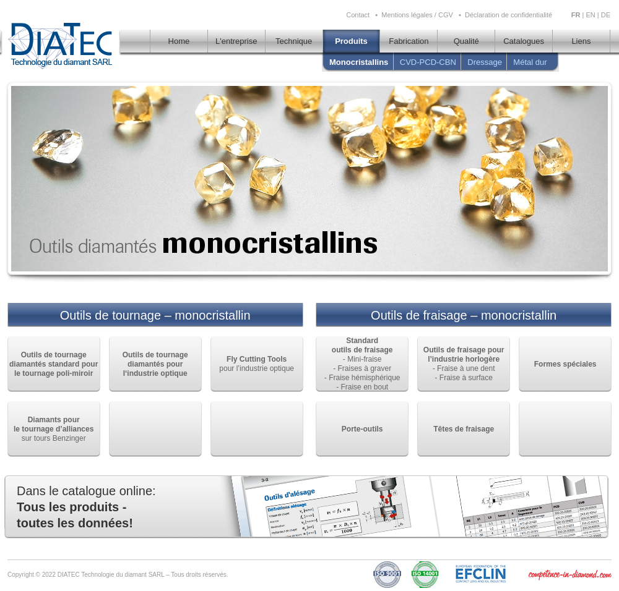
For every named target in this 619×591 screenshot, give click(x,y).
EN (590, 15)
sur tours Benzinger (53, 429)
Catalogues (523, 41)
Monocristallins (361, 62)
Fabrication (408, 41)
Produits (351, 41)
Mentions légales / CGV (417, 15)
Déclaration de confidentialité (508, 15)
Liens (581, 41)
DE (605, 15)
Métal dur (530, 62)
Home (179, 41)
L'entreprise (236, 41)
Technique (293, 41)
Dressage (484, 62)
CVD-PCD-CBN (428, 62)
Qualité (466, 41)
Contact (358, 15)
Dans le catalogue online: (86, 507)
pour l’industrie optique (256, 364)
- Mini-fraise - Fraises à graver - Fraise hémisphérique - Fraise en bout (362, 363)
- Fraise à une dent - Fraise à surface (463, 364)
